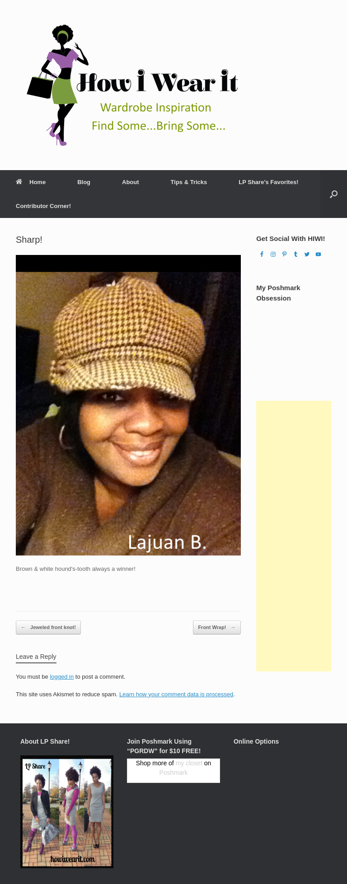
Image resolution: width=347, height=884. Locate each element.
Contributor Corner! (43, 206)
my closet (189, 763)
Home (31, 182)
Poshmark (173, 772)
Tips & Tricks (189, 182)
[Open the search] (333, 194)
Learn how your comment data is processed (176, 694)
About (130, 182)
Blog (83, 182)
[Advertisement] (293, 536)
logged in (62, 676)
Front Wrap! (216, 627)
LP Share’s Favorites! (268, 182)
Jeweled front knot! (48, 627)
